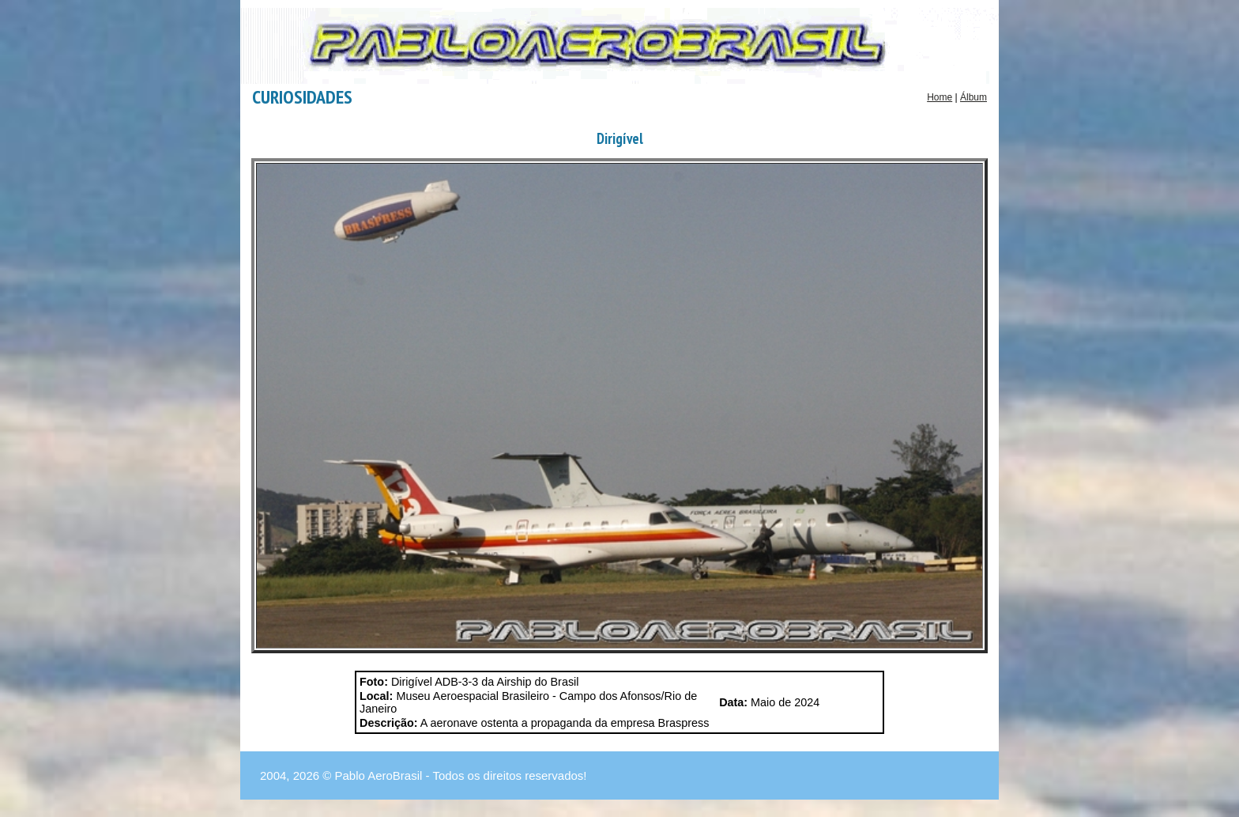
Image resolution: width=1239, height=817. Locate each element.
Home (939, 97)
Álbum (973, 97)
